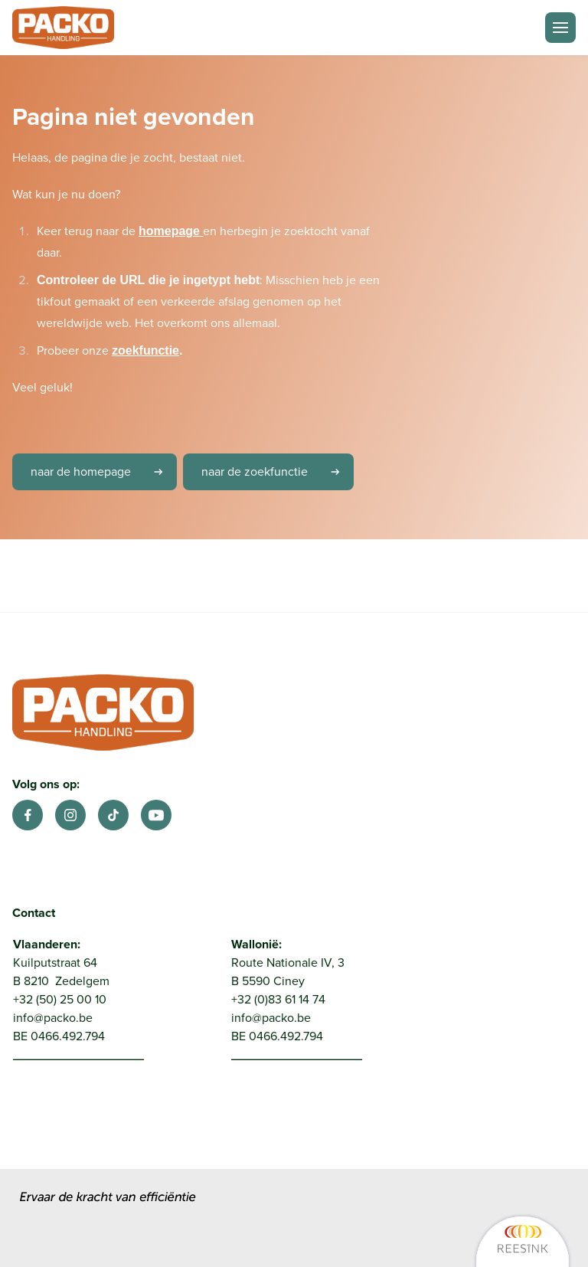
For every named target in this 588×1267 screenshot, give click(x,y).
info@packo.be (53, 1017)
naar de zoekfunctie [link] (276, 472)
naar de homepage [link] (102, 472)
